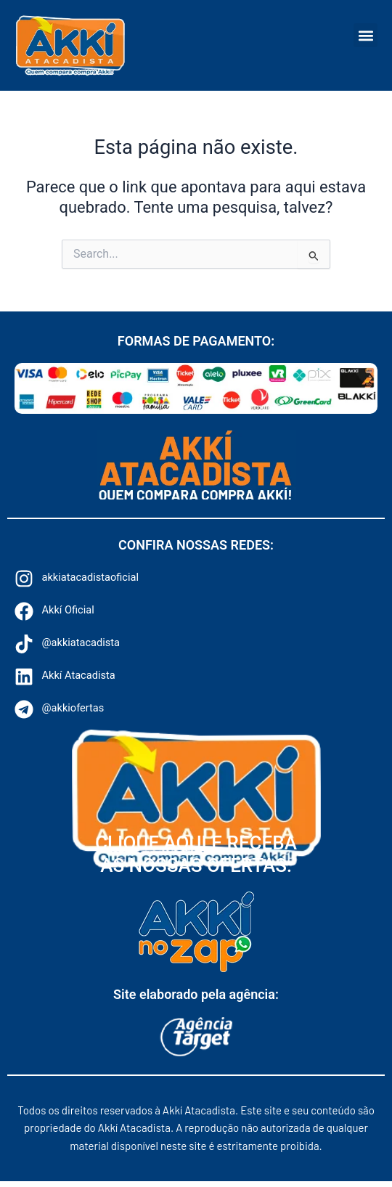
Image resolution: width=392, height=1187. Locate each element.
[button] (365, 35)
